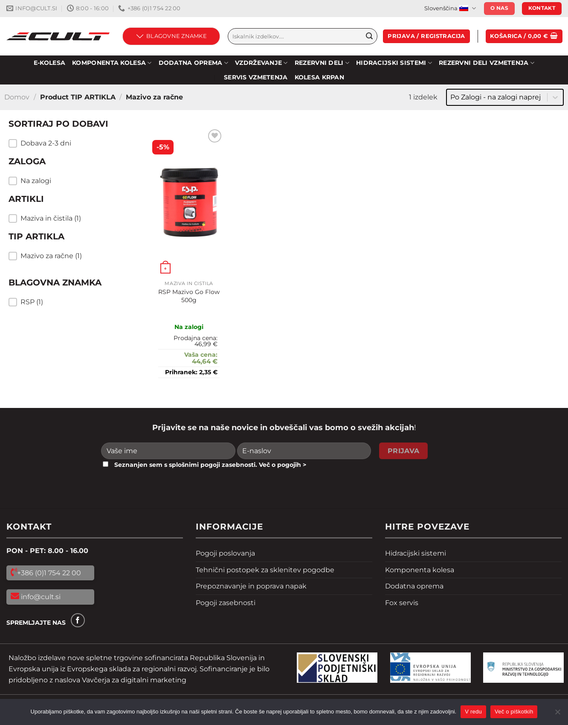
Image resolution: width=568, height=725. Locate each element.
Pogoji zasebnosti (225, 603)
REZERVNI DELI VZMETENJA (486, 63)
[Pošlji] (369, 36)
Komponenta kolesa (419, 570)
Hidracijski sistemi (415, 553)
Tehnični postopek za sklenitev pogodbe (265, 570)
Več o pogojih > (282, 465)
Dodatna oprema (414, 586)
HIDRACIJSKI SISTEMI (394, 63)
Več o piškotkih (514, 711)
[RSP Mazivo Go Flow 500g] (189, 202)
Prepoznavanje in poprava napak (251, 586)
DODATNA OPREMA (194, 63)
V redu (473, 711)
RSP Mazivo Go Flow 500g (189, 296)
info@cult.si (40, 597)
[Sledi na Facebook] (78, 620)
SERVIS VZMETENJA (256, 77)
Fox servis (401, 603)
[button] (68, 143)
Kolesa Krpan (319, 77)
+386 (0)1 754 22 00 (49, 573)
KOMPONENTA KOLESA (111, 63)
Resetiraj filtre (50, 324)
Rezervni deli (322, 63)
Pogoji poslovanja (225, 553)
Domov (16, 97)
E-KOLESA (49, 63)
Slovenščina (449, 8)
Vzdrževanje (261, 63)
